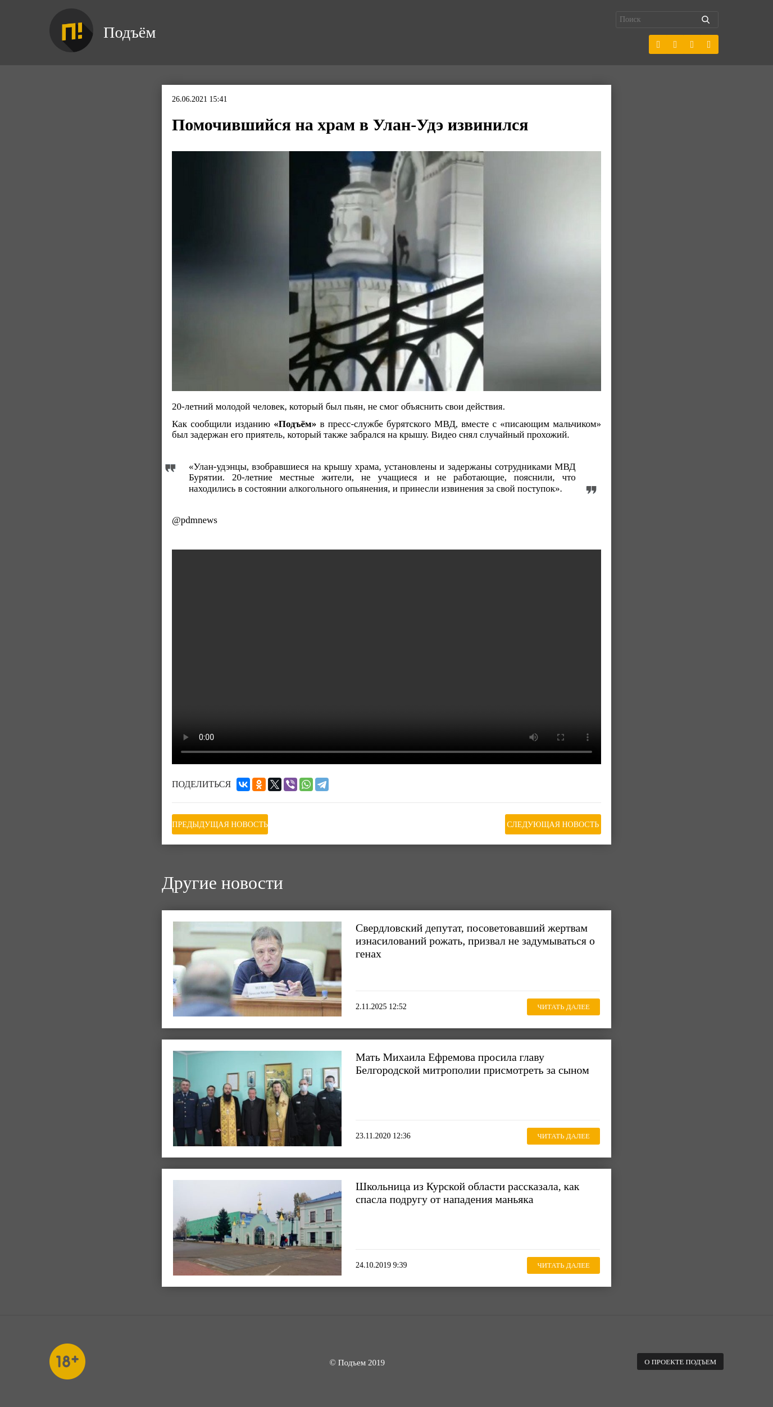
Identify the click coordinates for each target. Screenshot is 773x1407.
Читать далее (557, 1004)
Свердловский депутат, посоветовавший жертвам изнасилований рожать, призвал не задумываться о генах (465, 938)
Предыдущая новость (228, 823)
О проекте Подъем (675, 1359)
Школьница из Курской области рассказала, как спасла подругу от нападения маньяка (474, 1190)
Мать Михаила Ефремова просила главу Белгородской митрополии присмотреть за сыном (462, 1067)
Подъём (132, 32)
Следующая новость (545, 823)
